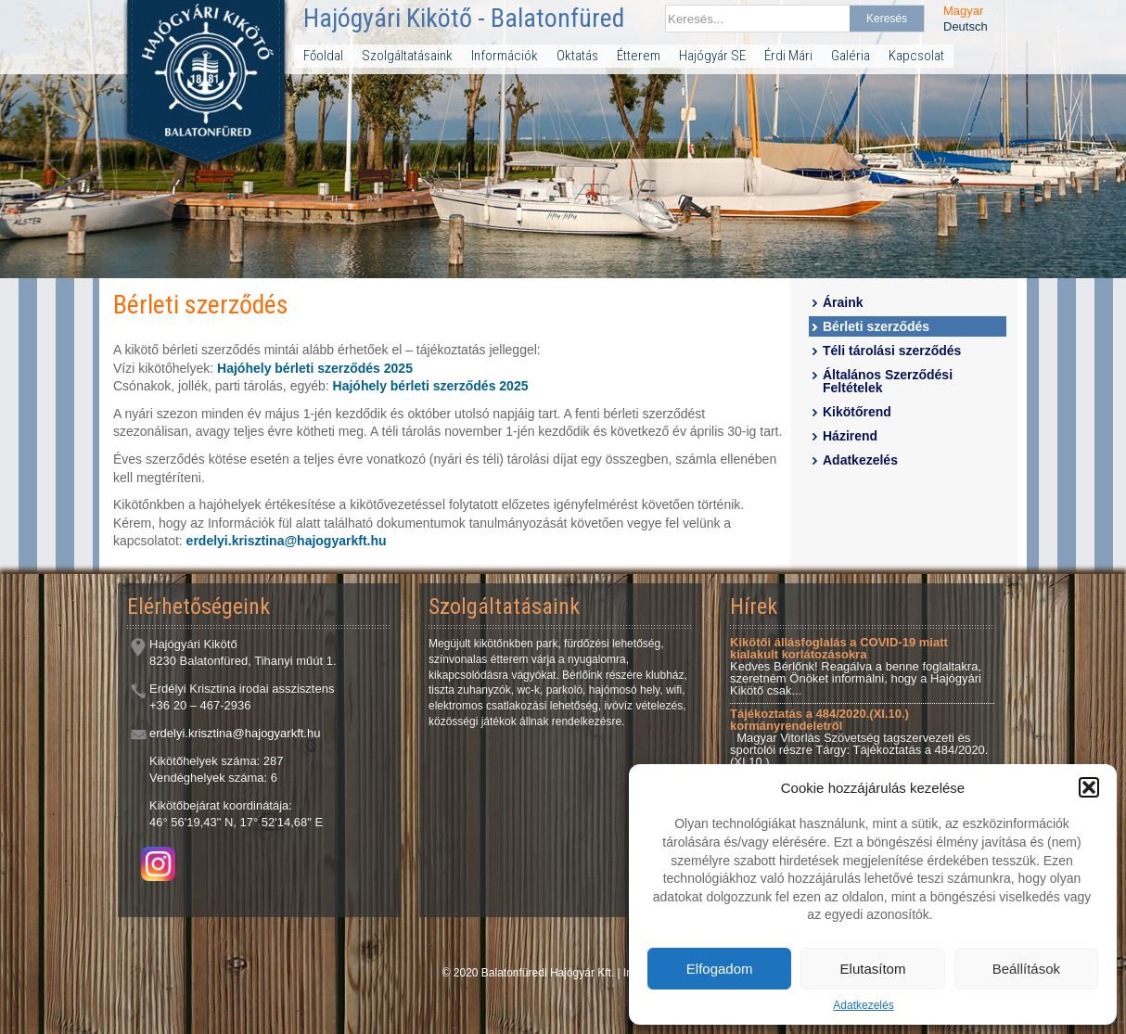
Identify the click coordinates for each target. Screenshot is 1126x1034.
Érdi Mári (788, 55)
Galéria (850, 55)
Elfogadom (719, 969)
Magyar (963, 11)
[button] (1089, 787)
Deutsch (965, 26)
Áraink (843, 302)
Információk (504, 55)
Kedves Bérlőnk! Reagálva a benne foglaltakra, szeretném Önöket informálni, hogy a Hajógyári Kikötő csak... (855, 666)
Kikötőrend (857, 411)
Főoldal (323, 55)
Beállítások (1026, 969)
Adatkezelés (863, 1005)
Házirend (850, 435)
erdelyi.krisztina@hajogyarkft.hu (286, 540)
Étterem (638, 55)
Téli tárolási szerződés (892, 350)
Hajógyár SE (712, 55)
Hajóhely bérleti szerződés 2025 (315, 368)
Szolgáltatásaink (407, 55)
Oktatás (577, 55)
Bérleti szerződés (876, 326)
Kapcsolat (916, 55)
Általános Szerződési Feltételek (888, 381)
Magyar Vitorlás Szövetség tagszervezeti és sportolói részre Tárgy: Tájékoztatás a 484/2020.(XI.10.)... (859, 738)
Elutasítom (873, 969)
